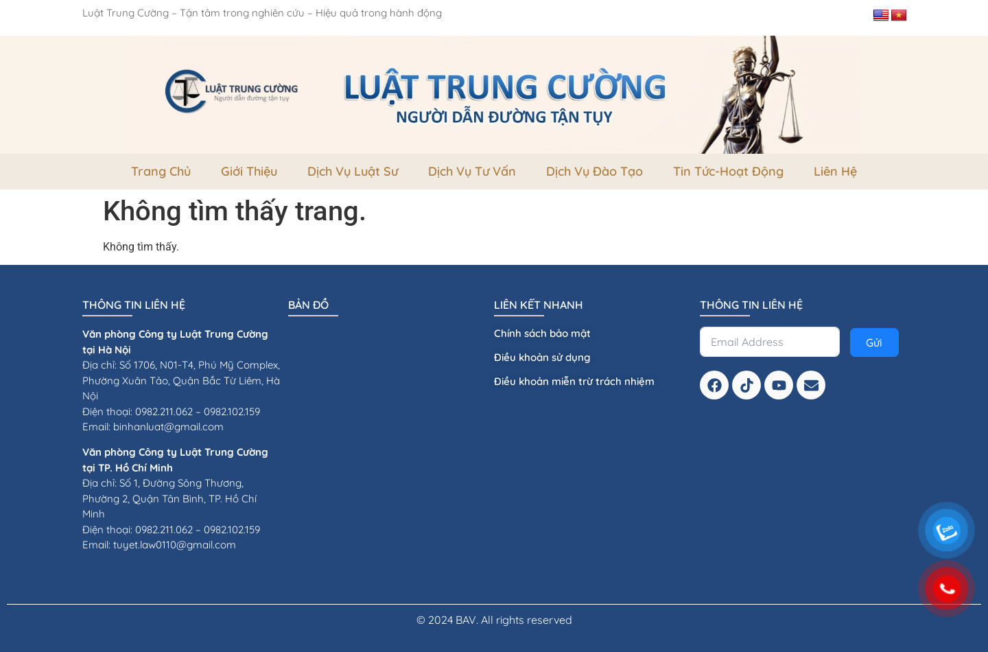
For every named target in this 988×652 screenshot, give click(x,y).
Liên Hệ (835, 171)
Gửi (874, 342)
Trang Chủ (161, 171)
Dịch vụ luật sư (352, 171)
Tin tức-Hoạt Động (728, 171)
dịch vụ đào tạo (594, 171)
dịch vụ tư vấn (472, 171)
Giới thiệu (249, 171)
